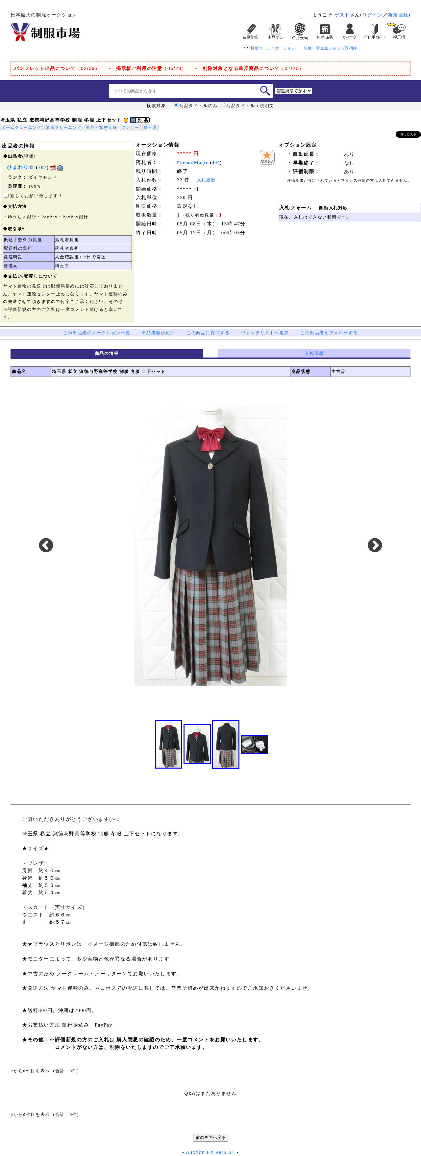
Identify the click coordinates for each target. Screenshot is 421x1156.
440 (216, 162)
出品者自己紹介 (158, 332)
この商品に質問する (208, 332)
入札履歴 (206, 179)
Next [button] (375, 546)
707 (42, 167)
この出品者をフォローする (329, 332)
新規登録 (398, 14)
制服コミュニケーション (273, 48)
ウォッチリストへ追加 (265, 332)
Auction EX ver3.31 (210, 1152)
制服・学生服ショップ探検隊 (331, 48)
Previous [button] (46, 546)
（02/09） (57, 68)
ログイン (372, 14)
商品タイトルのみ (196, 106)
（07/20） (253, 68)
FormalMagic (192, 162)
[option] (210, 545)
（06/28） (151, 68)
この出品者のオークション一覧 (96, 332)
